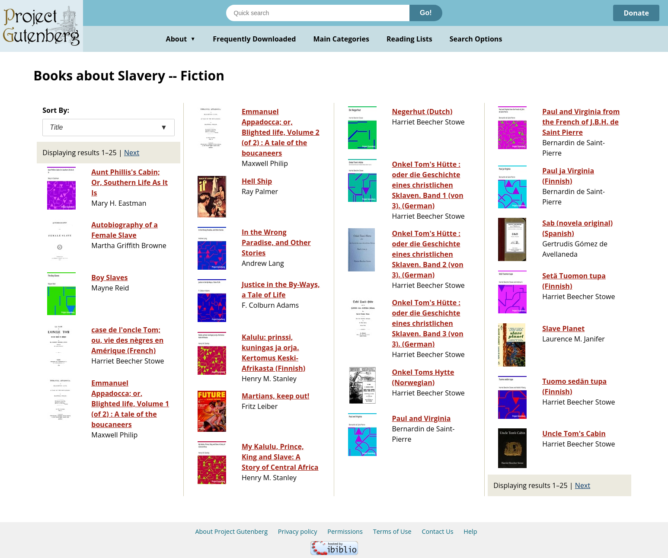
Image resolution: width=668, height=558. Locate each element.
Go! (426, 12)
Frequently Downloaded (254, 39)
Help (470, 531)
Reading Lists (409, 39)
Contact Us (437, 531)
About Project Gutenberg (231, 531)
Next (131, 152)
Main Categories (341, 39)
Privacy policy (297, 531)
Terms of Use (392, 531)
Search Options (476, 39)
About (181, 39)
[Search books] (317, 13)
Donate (636, 13)
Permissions (345, 531)
